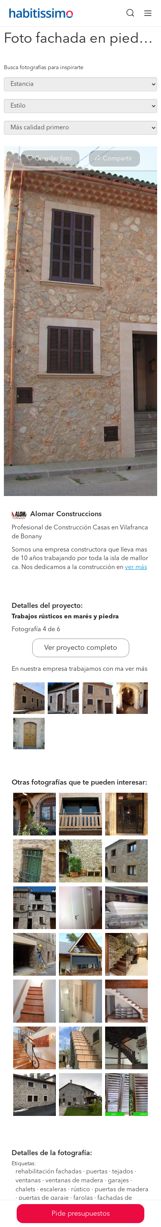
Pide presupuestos (81, 1213)
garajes (118, 1181)
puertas (96, 1172)
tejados (122, 1172)
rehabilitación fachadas (48, 1172)
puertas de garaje (44, 1198)
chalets (25, 1190)
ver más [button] (136, 567)
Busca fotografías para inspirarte (43, 67)
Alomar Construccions (66, 514)
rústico (80, 1190)
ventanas (28, 1181)
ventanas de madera (74, 1181)
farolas (83, 1198)
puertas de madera (122, 1190)
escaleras (53, 1190)
